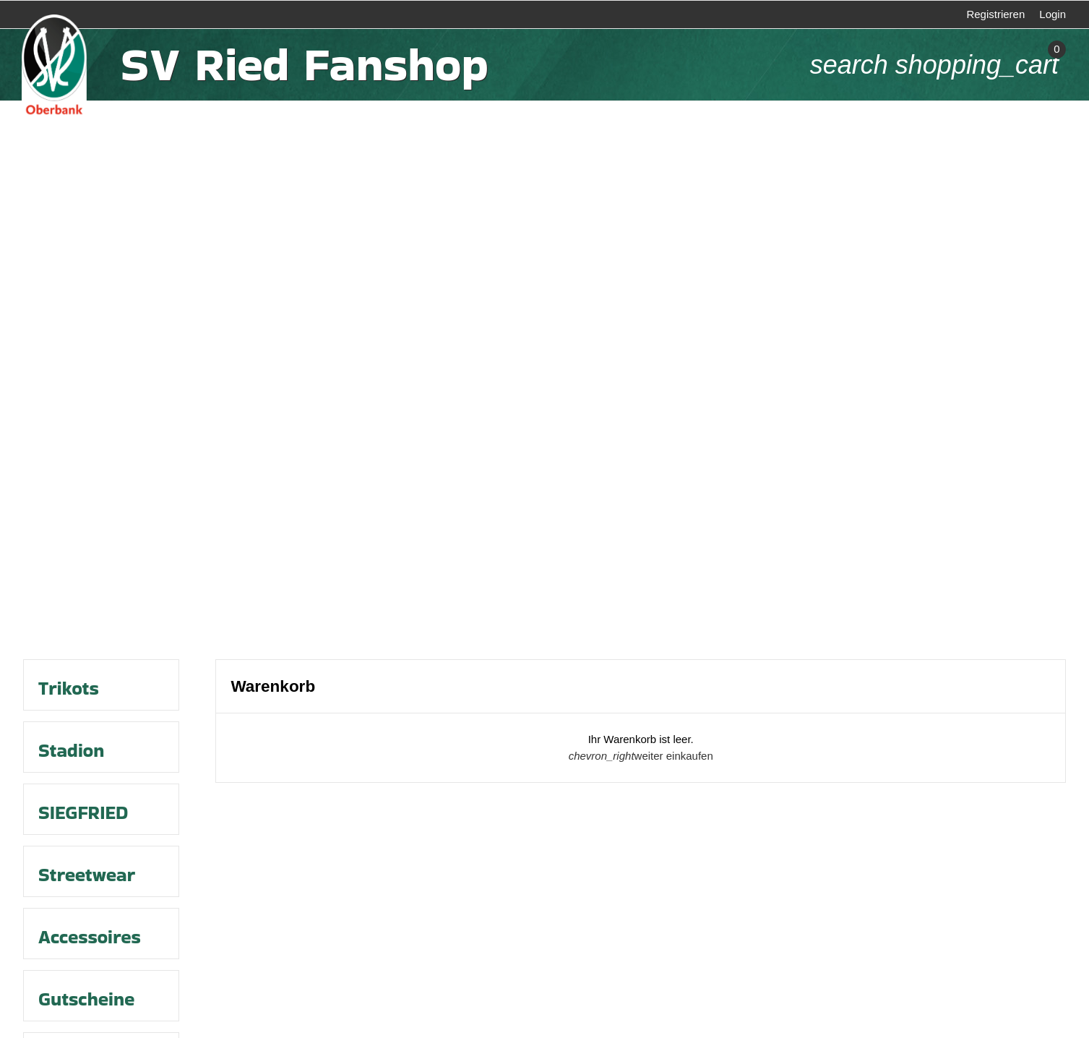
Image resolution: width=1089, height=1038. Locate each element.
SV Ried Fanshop (304, 65)
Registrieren (995, 14)
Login (1052, 14)
